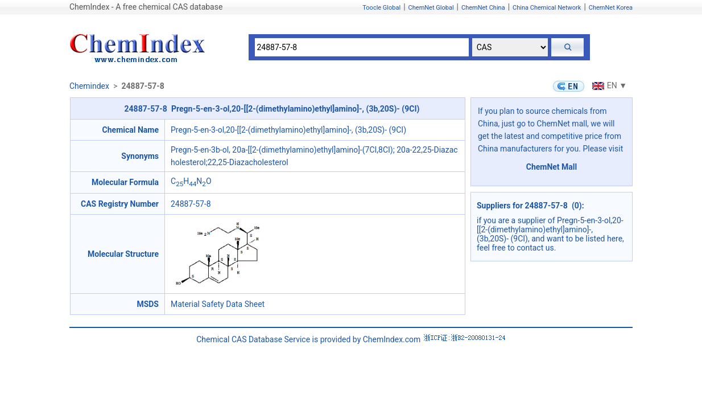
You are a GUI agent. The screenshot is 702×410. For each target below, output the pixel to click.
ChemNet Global (431, 7)
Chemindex (89, 86)
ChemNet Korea (611, 7)
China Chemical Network (547, 7)
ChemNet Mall (551, 166)
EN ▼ (608, 85)
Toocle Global (381, 7)
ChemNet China (483, 7)
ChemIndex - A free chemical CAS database (145, 6)
